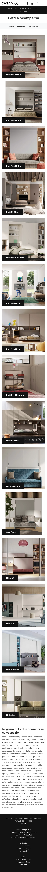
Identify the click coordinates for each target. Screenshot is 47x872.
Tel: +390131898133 (23, 835)
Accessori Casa (23, 862)
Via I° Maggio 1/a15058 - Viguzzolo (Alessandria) (23, 830)
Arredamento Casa (23, 9)
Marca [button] (11, 26)
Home (10, 9)
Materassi (23, 865)
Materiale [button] (21, 26)
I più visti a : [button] (33, 26)
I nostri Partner (24, 846)
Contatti (23, 851)
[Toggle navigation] (43, 3)
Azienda (23, 843)
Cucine (23, 857)
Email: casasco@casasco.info (23, 837)
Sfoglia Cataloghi (23, 848)
